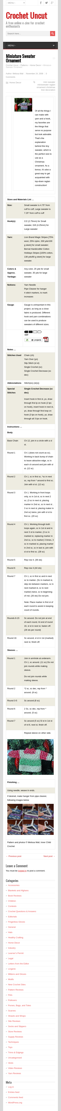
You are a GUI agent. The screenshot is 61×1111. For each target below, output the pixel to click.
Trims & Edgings (16, 1052)
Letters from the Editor (18, 963)
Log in (11, 1087)
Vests (10, 1063)
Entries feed (13, 1092)
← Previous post (13, 856)
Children (12, 901)
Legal (10, 958)
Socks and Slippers (17, 1026)
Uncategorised (15, 1057)
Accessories (14, 885)
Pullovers (12, 1000)
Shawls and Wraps (17, 1016)
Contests (12, 906)
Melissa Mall (18, 73)
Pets (10, 995)
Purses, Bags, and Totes (19, 1005)
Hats (10, 932)
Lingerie (12, 969)
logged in (22, 870)
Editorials (12, 916)
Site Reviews (14, 1021)
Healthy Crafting (15, 937)
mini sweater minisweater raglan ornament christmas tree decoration (46, 86)
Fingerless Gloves (16, 922)
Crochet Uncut (26, 15)
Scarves (12, 1010)
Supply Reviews (15, 1037)
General (12, 927)
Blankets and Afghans (18, 890)
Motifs (11, 979)
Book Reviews (14, 895)
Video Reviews (15, 1068)
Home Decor (15, 82)
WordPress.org (15, 1102)
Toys (10, 1047)
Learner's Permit (16, 953)
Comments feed (15, 1097)
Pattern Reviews (16, 990)
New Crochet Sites (17, 984)
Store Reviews (15, 1031)
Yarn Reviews (14, 1073)
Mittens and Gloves (17, 974)
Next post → (49, 856)
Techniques (13, 1042)
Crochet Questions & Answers (22, 911)
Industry (12, 948)
